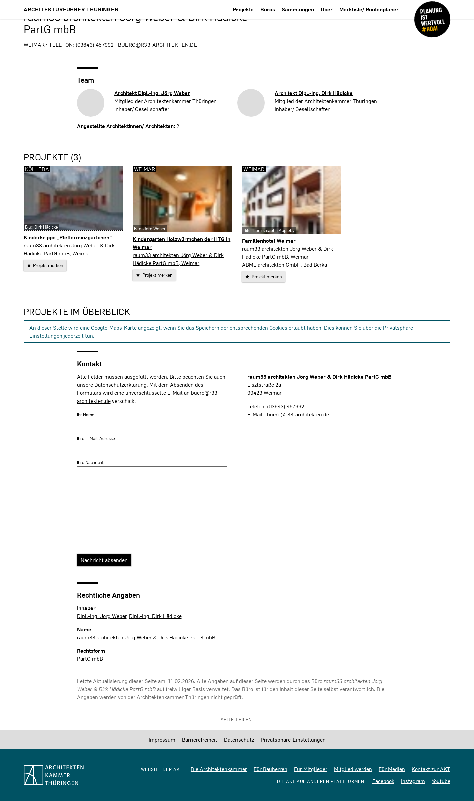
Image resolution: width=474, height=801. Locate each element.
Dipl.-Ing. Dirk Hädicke (155, 616)
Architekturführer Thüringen (71, 9)
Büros (267, 9)
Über (327, 9)
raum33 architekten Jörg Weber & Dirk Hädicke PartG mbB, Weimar (69, 249)
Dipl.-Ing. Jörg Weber (102, 616)
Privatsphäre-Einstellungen (293, 739)
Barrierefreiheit (199, 739)
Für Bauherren (270, 769)
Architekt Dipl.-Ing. (152, 93)
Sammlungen (298, 9)
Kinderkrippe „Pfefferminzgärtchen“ (68, 237)
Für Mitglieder (310, 769)
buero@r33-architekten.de (157, 44)
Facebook (383, 781)
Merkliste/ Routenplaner (371, 9)
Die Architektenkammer (219, 769)
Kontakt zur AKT (431, 769)
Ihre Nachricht (90, 462)
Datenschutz (239, 739)
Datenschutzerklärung (120, 384)
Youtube (441, 781)
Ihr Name (85, 415)
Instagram (413, 781)
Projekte (243, 9)
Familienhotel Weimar (269, 240)
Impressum (162, 739)
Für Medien (392, 769)
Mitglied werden (353, 769)
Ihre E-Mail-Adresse (96, 438)
